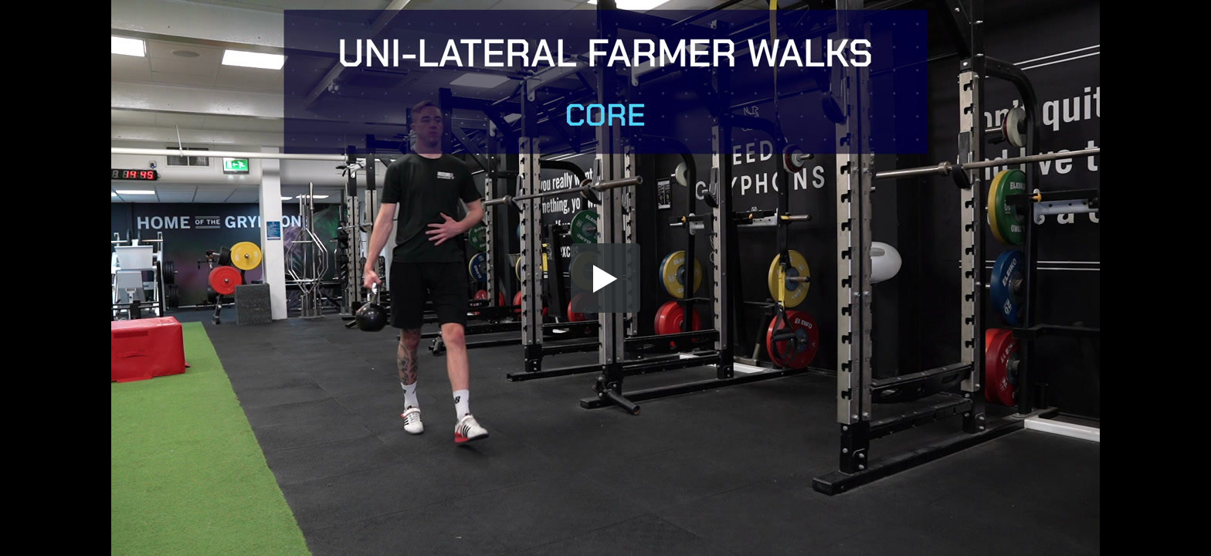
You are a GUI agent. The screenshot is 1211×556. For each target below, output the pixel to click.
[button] (605, 278)
